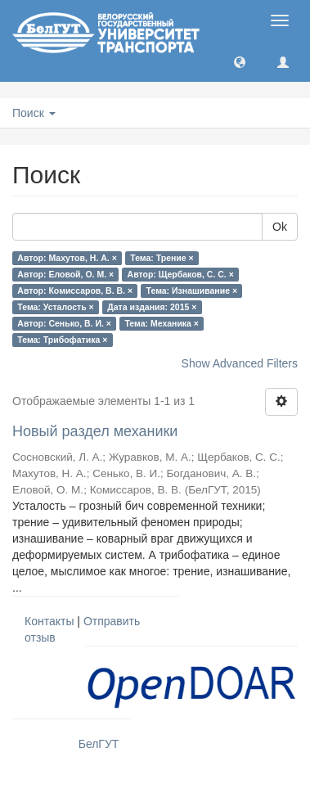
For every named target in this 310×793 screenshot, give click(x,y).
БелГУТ (99, 743)
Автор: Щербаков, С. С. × (181, 274)
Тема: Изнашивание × (191, 290)
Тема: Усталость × (55, 307)
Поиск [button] (34, 112)
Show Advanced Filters (240, 363)
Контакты (49, 621)
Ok (279, 226)
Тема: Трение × (161, 258)
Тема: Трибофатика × (62, 340)
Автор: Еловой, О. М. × (65, 274)
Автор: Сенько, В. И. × (64, 323)
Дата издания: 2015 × (151, 307)
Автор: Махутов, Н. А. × (66, 258)
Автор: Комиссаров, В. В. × (75, 290)
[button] (239, 61)
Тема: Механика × (161, 323)
